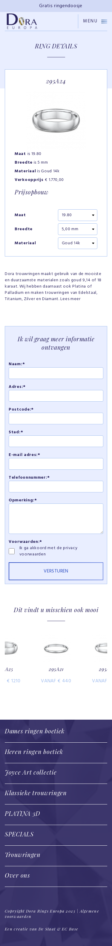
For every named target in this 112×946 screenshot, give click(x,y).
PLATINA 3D (22, 813)
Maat (20, 215)
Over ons (17, 875)
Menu (95, 21)
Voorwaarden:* (25, 542)
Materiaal (25, 243)
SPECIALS (19, 834)
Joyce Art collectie (30, 772)
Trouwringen (23, 854)
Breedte (24, 229)
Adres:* (17, 387)
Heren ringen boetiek (34, 751)
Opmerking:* (23, 500)
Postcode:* (21, 409)
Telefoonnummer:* (29, 477)
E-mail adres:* (24, 455)
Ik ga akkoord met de (41, 548)
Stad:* (16, 432)
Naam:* (17, 364)
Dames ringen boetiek (35, 731)
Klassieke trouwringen (36, 793)
